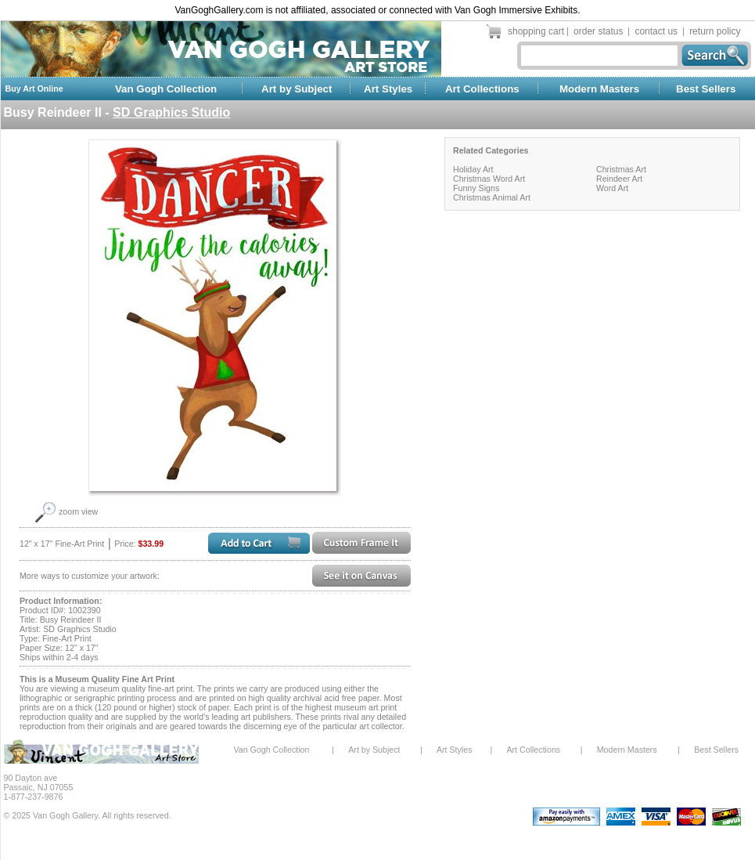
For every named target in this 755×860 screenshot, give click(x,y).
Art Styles (388, 89)
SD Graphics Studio (171, 112)
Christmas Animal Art (491, 197)
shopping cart (536, 31)
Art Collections (482, 89)
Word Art (612, 188)
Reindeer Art (619, 178)
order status (598, 31)
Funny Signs (476, 188)
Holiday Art (473, 169)
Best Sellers (705, 89)
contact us (656, 31)
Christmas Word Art (489, 178)
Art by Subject (296, 89)
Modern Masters (599, 89)
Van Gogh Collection (166, 89)
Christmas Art (621, 169)
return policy (714, 31)
